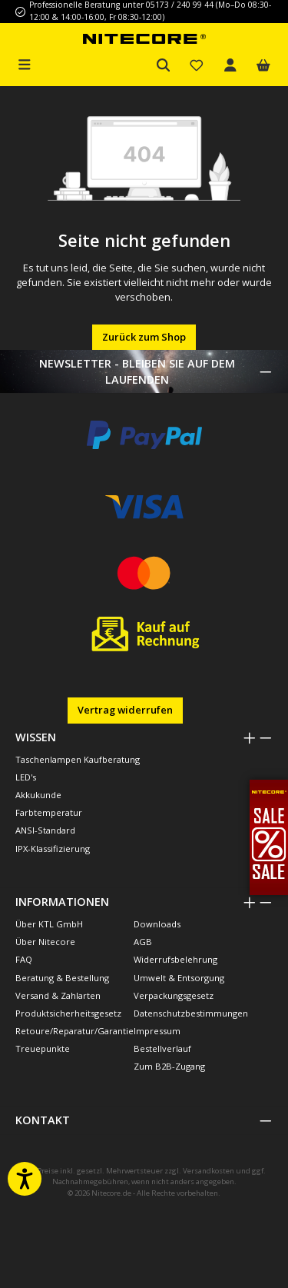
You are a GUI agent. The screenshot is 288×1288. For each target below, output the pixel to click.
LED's (25, 777)
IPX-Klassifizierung (52, 848)
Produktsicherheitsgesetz (68, 1013)
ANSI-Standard (45, 830)
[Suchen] (163, 65)
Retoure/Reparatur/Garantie (74, 1031)
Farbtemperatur (48, 812)
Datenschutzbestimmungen (191, 1013)
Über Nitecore (45, 941)
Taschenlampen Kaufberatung (77, 759)
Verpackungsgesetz (174, 995)
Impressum (157, 1031)
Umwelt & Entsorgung (179, 977)
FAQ (23, 959)
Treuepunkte (42, 1048)
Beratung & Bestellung (62, 977)
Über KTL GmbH (49, 924)
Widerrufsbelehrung (175, 959)
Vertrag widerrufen (125, 710)
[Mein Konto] (230, 65)
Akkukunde (38, 794)
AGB (143, 941)
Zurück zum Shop (144, 337)
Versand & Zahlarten (58, 995)
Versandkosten (208, 1171)
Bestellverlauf (162, 1048)
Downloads (157, 924)
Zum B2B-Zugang (169, 1066)
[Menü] (24, 63)
